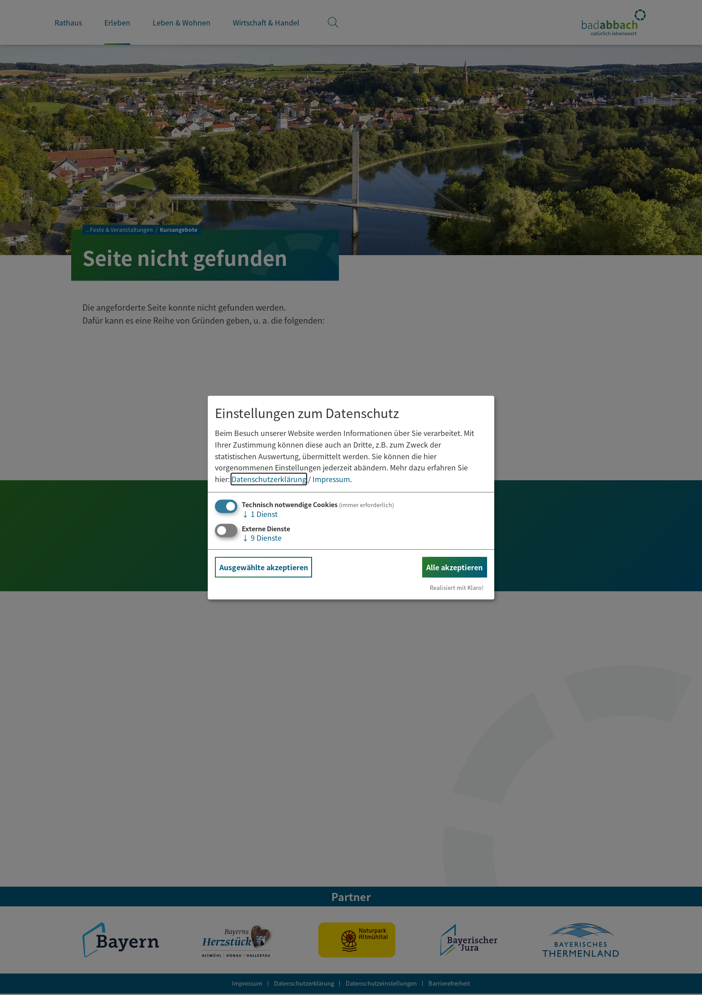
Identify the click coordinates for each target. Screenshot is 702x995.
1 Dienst (260, 514)
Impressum (331, 479)
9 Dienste (262, 537)
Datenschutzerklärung (268, 479)
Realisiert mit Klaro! (457, 587)
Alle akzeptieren (454, 567)
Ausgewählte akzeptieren (263, 567)
